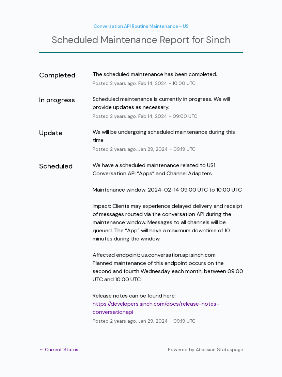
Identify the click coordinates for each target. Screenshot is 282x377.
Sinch (218, 40)
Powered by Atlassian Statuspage (205, 349)
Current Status (58, 349)
